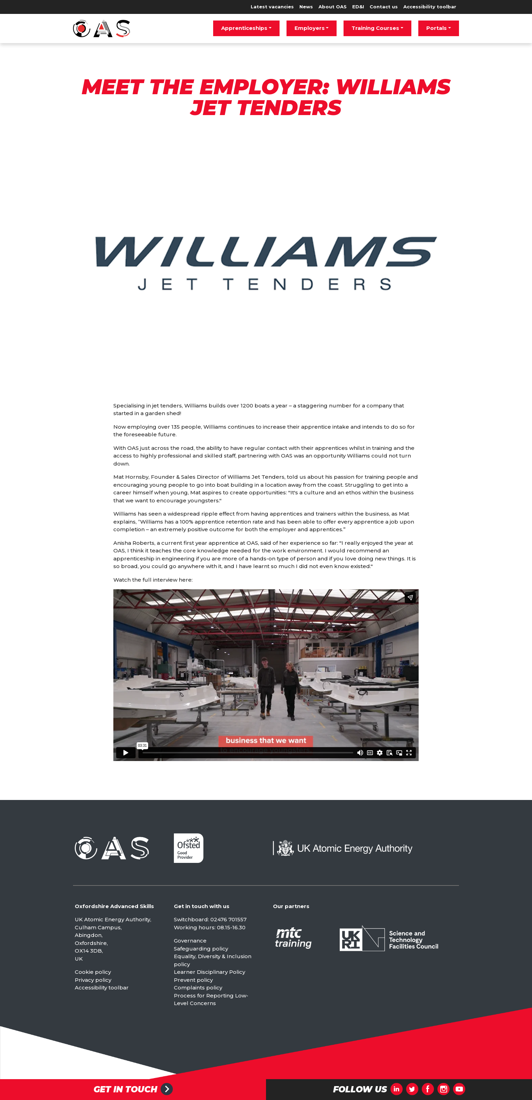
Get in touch (125, 1089)
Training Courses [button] (375, 28)
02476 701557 (228, 919)
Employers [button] (310, 28)
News (306, 6)
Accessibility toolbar (429, 6)
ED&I (358, 6)
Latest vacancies (272, 6)
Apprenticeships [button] (244, 28)
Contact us (384, 6)
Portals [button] (436, 28)
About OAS (333, 6)
